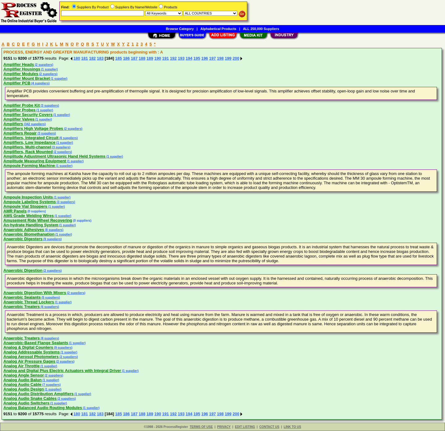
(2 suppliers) (43, 64)
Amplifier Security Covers (28, 114)
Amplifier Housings (21, 69)
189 (149, 58)
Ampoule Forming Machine (29, 165)
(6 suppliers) (68, 138)
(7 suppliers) (51, 384)
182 (92, 58)
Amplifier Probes (19, 110)
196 (204, 58)
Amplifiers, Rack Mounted (28, 151)
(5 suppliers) (50, 297)
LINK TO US (292, 427)
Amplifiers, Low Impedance (29, 142)
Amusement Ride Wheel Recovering (37, 220)
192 (173, 58)
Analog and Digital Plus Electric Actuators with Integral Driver (62, 370)
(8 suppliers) (53, 230)
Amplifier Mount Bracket (26, 78)
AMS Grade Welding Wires (28, 215)
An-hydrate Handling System (30, 225)
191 (165, 58)
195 (196, 58)
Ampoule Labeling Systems (29, 201)
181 (84, 58)
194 (189, 58)
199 (228, 58)
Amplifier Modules (20, 73)
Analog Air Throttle (21, 366)
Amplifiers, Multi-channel (27, 147)
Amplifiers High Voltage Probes (33, 128)
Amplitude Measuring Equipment (34, 161)
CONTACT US (269, 427)
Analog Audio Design (23, 389)
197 (212, 58)
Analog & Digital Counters (28, 347)
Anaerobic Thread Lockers (28, 302)
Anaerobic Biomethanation (28, 234)
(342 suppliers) (34, 124)
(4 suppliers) (39, 83)
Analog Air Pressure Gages (29, 361)
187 (134, 58)
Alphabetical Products (218, 29)
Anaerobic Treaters (21, 306)
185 (118, 58)
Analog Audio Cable (22, 384)
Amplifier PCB (16, 83)
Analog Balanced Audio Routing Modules (42, 407)
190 (157, 58)
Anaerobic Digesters (22, 239)
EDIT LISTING (245, 427)
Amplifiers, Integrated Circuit (30, 137)
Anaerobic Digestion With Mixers (34, 292)
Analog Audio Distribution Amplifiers (38, 393)
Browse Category (180, 29)
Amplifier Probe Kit (21, 105)
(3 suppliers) (49, 105)
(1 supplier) (49, 69)
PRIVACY (224, 427)
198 (220, 58)
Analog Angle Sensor (23, 375)
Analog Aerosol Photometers (31, 356)
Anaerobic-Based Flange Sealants (35, 342)
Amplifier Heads (18, 64)
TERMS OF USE (201, 427)
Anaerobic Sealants (22, 297)
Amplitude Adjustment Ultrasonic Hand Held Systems (54, 156)
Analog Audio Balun (22, 380)
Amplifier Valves (18, 119)
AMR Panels (15, 211)
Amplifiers (13, 124)
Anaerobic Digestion (22, 270)
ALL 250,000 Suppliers (261, 29)
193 (181, 58)
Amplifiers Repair (20, 133)
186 (126, 58)
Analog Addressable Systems (31, 352)
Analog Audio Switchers (26, 403)
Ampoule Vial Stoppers (25, 206)
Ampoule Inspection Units (28, 197)
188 (142, 58)
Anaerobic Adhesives (23, 229)
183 (100, 58)
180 (77, 58)
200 (236, 58)
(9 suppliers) (51, 239)
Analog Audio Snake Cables (30, 398)
